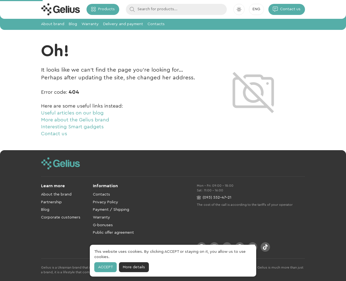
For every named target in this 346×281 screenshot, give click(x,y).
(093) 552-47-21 (214, 198)
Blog (73, 24)
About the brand (56, 194)
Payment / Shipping (111, 210)
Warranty (90, 24)
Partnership (51, 202)
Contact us (54, 133)
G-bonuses (103, 225)
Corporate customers (60, 217)
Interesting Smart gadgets (72, 126)
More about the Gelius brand (75, 119)
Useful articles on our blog (72, 112)
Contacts (156, 24)
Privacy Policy (105, 202)
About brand (52, 24)
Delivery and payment (123, 24)
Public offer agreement (113, 233)
